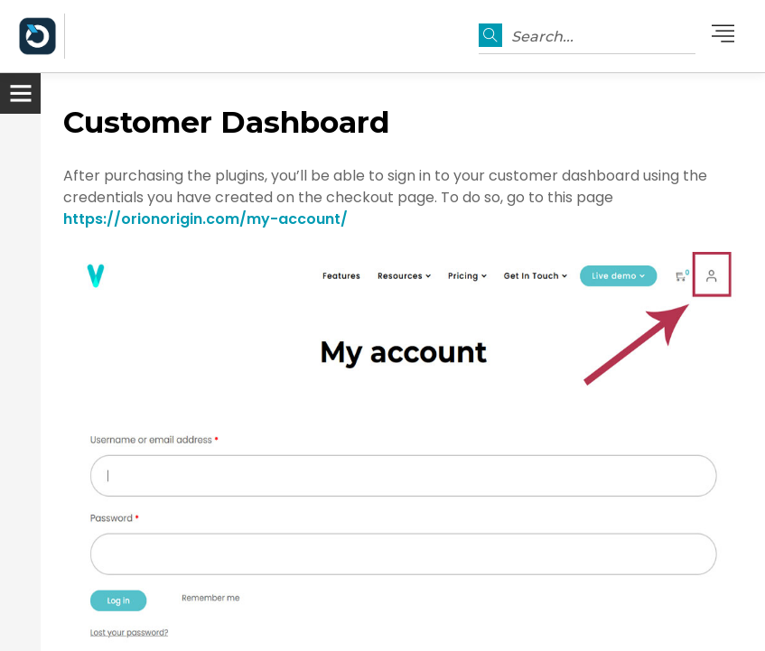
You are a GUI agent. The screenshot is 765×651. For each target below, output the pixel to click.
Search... (542, 36)
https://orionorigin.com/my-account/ (205, 219)
